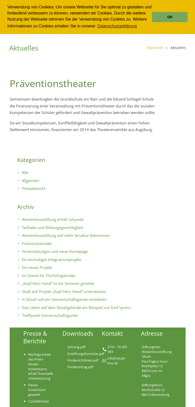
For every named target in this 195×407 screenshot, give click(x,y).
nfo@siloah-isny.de (116, 360)
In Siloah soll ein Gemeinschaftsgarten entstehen (64, 299)
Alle (25, 172)
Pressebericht (33, 188)
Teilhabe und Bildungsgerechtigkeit (52, 227)
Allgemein (30, 180)
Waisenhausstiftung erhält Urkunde (53, 219)
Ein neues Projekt (37, 267)
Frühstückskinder (37, 243)
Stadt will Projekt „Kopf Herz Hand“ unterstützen (64, 291)
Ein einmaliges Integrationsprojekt (51, 259)
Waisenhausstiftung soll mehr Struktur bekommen (66, 235)
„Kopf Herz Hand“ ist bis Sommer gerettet (58, 283)
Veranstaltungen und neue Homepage (55, 251)
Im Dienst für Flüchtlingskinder (49, 275)
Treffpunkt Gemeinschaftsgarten (50, 315)
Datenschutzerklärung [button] (117, 26)
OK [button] (170, 17)
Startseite (155, 47)
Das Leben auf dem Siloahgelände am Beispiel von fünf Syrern (76, 307)
